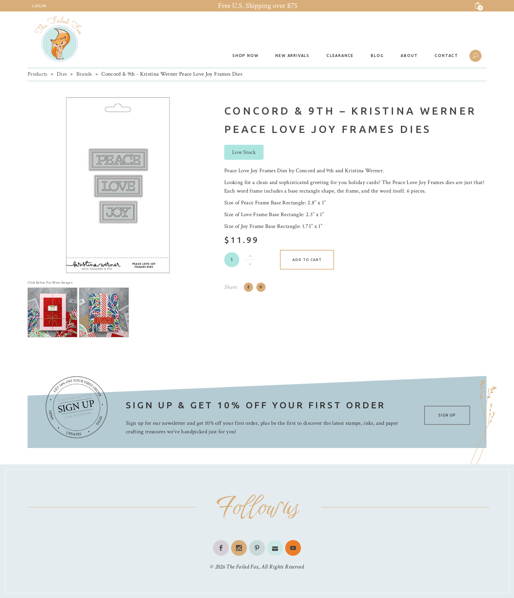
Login (39, 6)
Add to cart (307, 260)
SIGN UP (447, 415)
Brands (84, 74)
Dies (62, 74)
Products (38, 74)
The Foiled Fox (242, 566)
